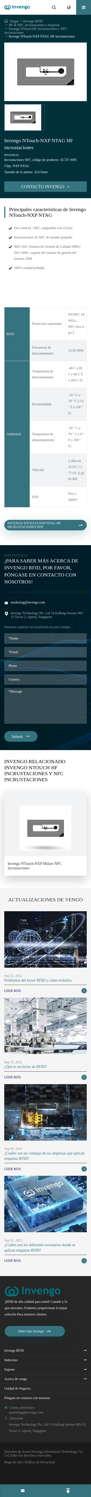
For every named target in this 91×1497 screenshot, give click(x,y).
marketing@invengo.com (28, 602)
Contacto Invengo (45, 186)
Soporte (9, 1369)
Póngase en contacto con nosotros (27, 1398)
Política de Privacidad (40, 1462)
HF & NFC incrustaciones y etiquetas (34, 25)
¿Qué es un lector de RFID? (25, 1067)
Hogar (14, 21)
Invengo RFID (33, 21)
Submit (21, 736)
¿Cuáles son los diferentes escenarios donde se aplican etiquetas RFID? (39, 1247)
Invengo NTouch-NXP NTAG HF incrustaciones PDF (45, 529)
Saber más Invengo (35, 1331)
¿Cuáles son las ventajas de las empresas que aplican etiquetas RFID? (44, 1156)
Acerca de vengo (15, 1379)
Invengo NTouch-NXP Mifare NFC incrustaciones (35, 866)
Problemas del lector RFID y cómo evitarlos (38, 980)
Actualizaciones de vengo (45, 899)
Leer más (45, 990)
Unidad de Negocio (17, 1388)
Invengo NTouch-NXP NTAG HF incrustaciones (42, 36)
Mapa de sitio (13, 1462)
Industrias (11, 1360)
